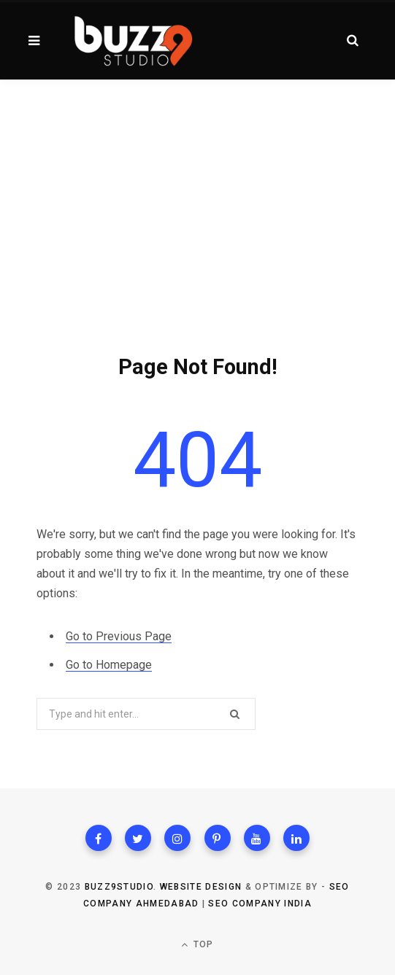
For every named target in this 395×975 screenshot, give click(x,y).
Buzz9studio (119, 887)
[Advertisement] (197, 190)
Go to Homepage (109, 665)
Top (197, 944)
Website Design (201, 887)
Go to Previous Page (119, 636)
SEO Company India (259, 903)
